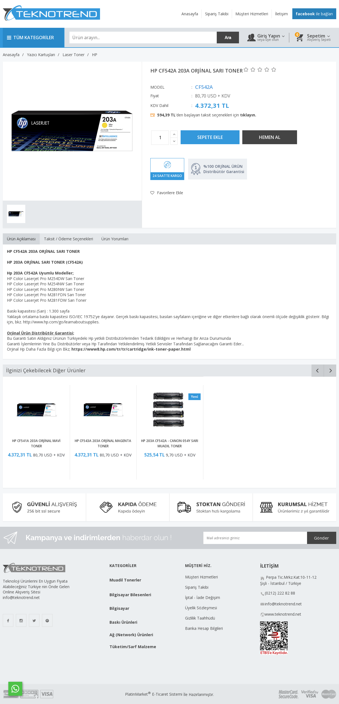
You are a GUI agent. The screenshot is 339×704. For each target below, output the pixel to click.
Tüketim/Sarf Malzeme (132, 646)
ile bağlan (314, 13)
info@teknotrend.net (283, 603)
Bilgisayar (119, 608)
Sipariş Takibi (196, 587)
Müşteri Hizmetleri (201, 577)
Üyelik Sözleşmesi (201, 607)
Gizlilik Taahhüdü (200, 618)
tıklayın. (248, 115)
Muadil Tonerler (125, 580)
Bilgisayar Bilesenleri (130, 594)
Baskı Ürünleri (123, 622)
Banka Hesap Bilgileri (204, 628)
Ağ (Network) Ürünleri (131, 634)
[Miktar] (160, 138)
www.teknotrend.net (283, 614)
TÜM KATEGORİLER (30, 37)
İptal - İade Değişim (203, 597)
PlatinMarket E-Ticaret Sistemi (153, 694)
